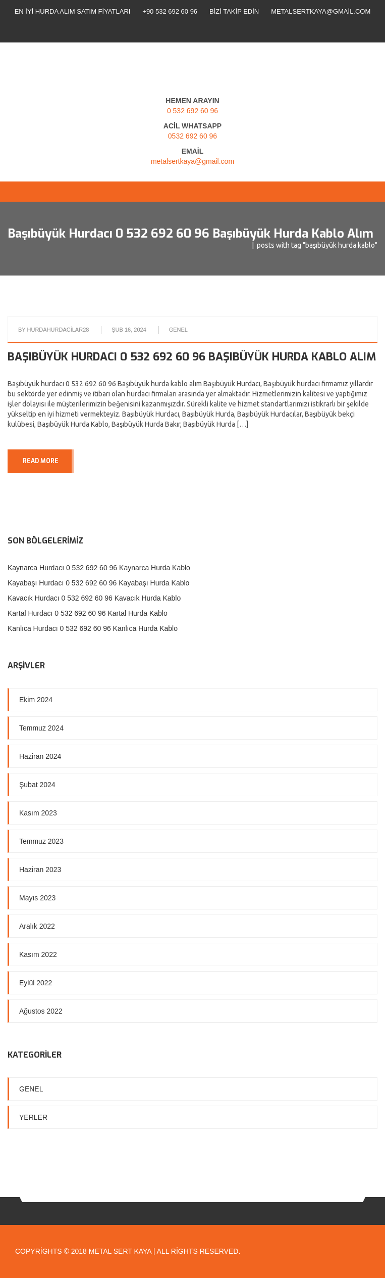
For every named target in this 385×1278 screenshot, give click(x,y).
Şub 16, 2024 (129, 330)
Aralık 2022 (37, 926)
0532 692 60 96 (192, 136)
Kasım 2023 (38, 813)
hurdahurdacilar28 (58, 330)
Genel (178, 330)
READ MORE (41, 461)
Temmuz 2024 (41, 728)
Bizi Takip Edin (234, 11)
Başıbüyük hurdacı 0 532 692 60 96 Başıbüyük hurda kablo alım (192, 356)
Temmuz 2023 (41, 841)
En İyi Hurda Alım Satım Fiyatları (73, 11)
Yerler (33, 1117)
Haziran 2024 (40, 756)
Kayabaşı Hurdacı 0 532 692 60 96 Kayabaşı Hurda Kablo (98, 583)
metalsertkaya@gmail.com (320, 11)
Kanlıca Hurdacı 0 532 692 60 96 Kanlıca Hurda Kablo (93, 628)
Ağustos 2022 (41, 1011)
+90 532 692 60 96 (169, 11)
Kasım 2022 (38, 954)
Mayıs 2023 (37, 898)
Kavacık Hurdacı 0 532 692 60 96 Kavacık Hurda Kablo (94, 598)
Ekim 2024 (35, 700)
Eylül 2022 (35, 983)
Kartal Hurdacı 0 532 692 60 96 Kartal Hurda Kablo (88, 613)
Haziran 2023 (40, 869)
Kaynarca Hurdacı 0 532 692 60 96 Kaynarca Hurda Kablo (99, 568)
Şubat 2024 (37, 785)
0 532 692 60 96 (192, 111)
